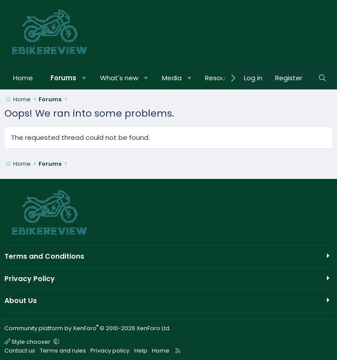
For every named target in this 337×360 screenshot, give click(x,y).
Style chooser (28, 342)
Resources (222, 77)
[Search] (322, 78)
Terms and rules (63, 350)
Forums (63, 77)
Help (140, 350)
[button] (84, 78)
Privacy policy (109, 350)
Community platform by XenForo (87, 328)
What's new (119, 77)
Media (172, 77)
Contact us (19, 350)
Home (23, 77)
